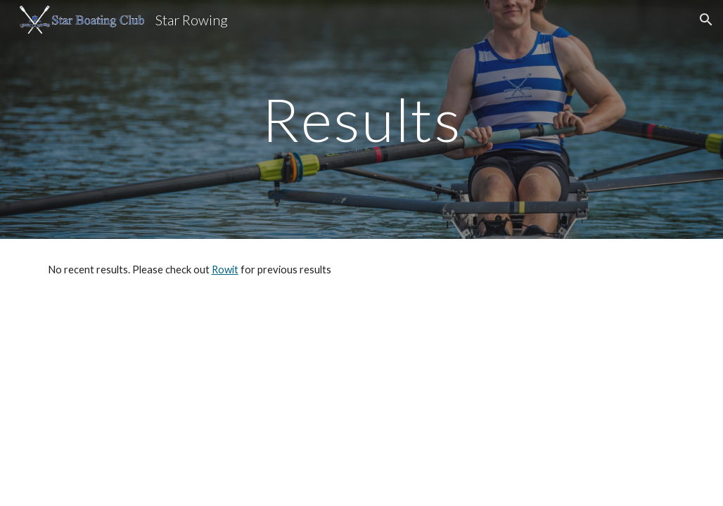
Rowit (225, 269)
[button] (706, 20)
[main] (362, 119)
